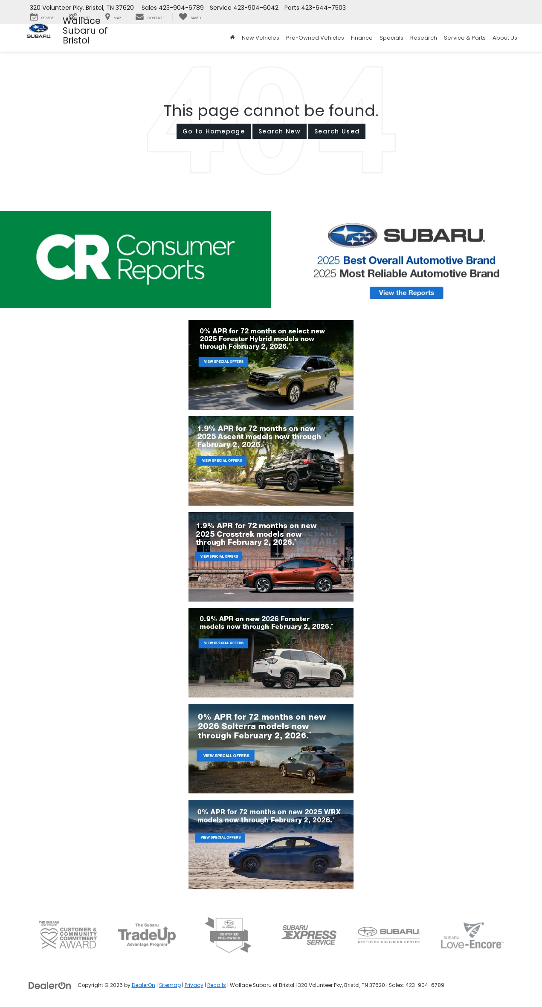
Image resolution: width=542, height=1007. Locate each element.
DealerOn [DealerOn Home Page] (143, 985)
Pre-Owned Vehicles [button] (315, 38)
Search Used (336, 131)
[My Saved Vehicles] (189, 17)
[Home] (232, 38)
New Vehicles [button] (260, 38)
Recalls (216, 985)
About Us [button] (505, 38)
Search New (279, 131)
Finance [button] (362, 38)
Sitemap (170, 985)
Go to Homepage (214, 131)
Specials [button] (391, 38)
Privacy (194, 985)
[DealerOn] (50, 985)
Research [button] (423, 38)
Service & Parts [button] (465, 38)
